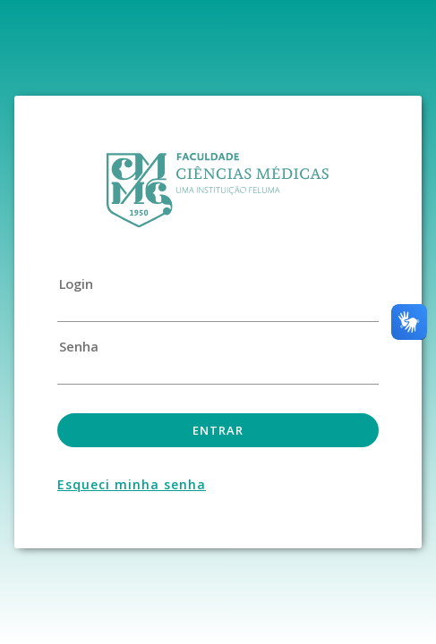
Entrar (218, 430)
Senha (78, 347)
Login (76, 284)
